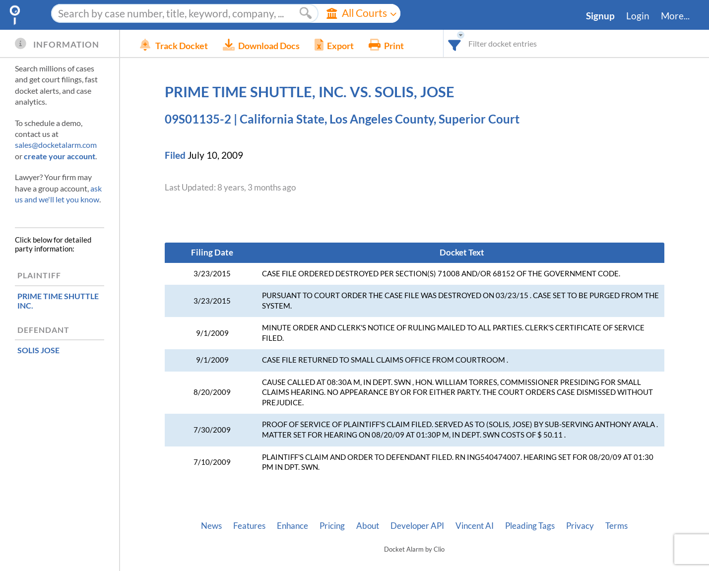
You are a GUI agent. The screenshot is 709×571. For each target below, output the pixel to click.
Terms (616, 526)
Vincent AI (474, 526)
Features (249, 526)
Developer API (417, 526)
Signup (600, 15)
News (211, 526)
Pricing (332, 526)
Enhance (292, 526)
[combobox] (454, 43)
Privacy (580, 526)
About (367, 526)
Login (637, 15)
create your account (59, 156)
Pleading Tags (530, 526)
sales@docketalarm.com (56, 144)
